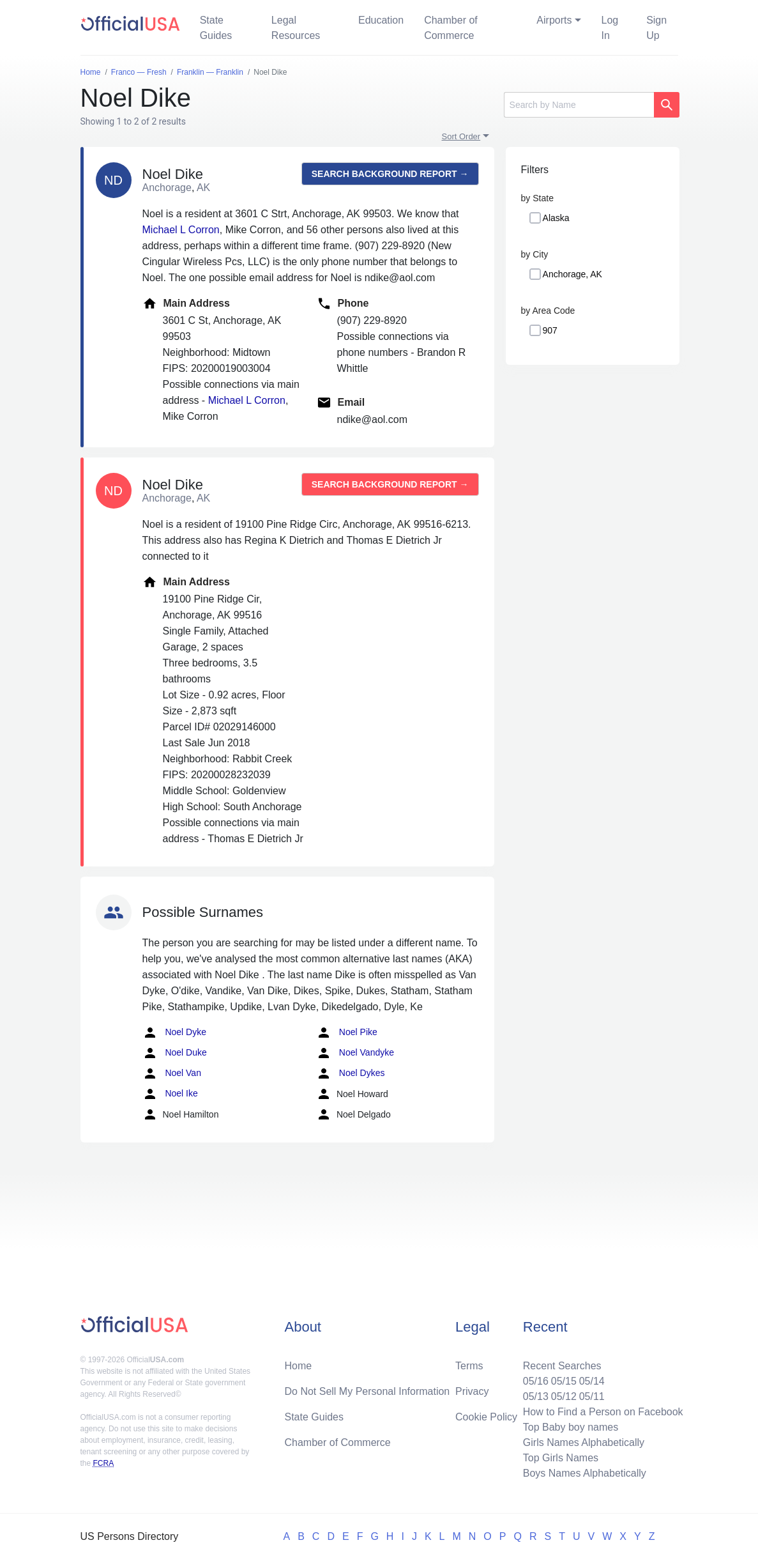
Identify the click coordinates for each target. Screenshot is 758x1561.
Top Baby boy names (570, 1427)
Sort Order (461, 136)
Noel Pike (346, 1032)
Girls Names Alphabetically (583, 1442)
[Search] (579, 105)
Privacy (472, 1391)
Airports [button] (554, 20)
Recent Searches (562, 1365)
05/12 (564, 1396)
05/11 (592, 1396)
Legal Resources (295, 28)
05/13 (536, 1396)
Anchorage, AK (572, 274)
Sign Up (656, 28)
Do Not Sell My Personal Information (367, 1391)
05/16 (536, 1381)
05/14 (592, 1381)
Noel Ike (170, 1094)
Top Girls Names (560, 1457)
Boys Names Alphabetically (584, 1473)
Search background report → (390, 174)
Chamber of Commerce (451, 28)
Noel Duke (174, 1053)
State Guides (216, 28)
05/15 (564, 1381)
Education (381, 20)
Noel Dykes (350, 1073)
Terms (469, 1365)
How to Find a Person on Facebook (603, 1411)
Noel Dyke (174, 1032)
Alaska (556, 218)
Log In (610, 28)
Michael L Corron (181, 229)
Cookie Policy (486, 1416)
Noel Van (171, 1073)
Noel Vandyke (355, 1053)
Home (298, 1365)
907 (550, 330)
